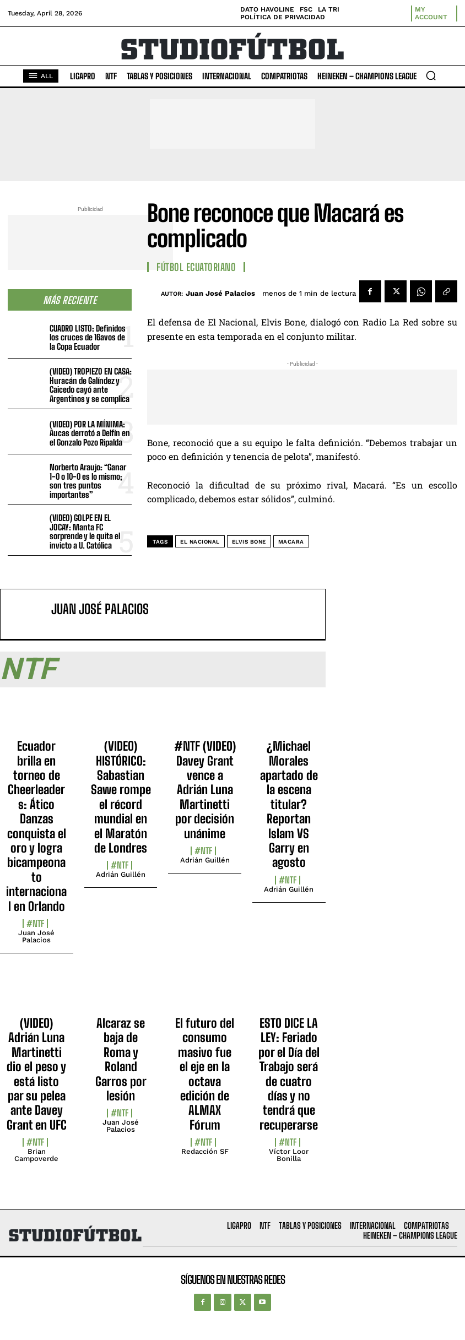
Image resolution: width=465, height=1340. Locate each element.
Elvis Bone (249, 542)
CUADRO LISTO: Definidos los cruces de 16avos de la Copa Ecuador (88, 337)
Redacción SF (205, 1151)
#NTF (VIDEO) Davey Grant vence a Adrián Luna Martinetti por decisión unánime (205, 789)
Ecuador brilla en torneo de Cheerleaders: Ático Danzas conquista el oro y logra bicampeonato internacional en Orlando (36, 826)
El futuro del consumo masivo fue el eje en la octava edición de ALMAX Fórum (204, 1074)
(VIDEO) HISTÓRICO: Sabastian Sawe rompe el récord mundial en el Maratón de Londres (121, 797)
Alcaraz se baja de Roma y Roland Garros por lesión (121, 1059)
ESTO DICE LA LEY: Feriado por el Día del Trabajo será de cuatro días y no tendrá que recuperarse (289, 1074)
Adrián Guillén (120, 874)
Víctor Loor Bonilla (289, 1155)
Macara (291, 542)
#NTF (35, 923)
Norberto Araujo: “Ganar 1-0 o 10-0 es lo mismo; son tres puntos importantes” (88, 481)
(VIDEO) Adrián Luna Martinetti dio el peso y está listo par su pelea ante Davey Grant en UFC (37, 1074)
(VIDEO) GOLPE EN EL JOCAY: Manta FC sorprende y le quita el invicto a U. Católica (85, 531)
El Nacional (200, 542)
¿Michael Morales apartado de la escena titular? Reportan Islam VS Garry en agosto (289, 804)
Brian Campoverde (36, 1155)
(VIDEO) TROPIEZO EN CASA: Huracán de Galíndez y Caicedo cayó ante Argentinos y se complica (91, 385)
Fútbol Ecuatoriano (196, 267)
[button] (431, 75)
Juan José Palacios (220, 293)
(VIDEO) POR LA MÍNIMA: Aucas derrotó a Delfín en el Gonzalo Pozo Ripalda (90, 433)
